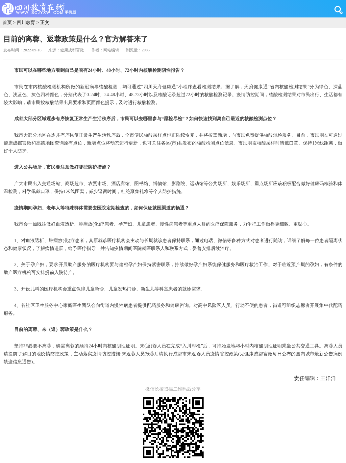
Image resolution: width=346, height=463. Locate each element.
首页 (7, 22)
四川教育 (26, 22)
